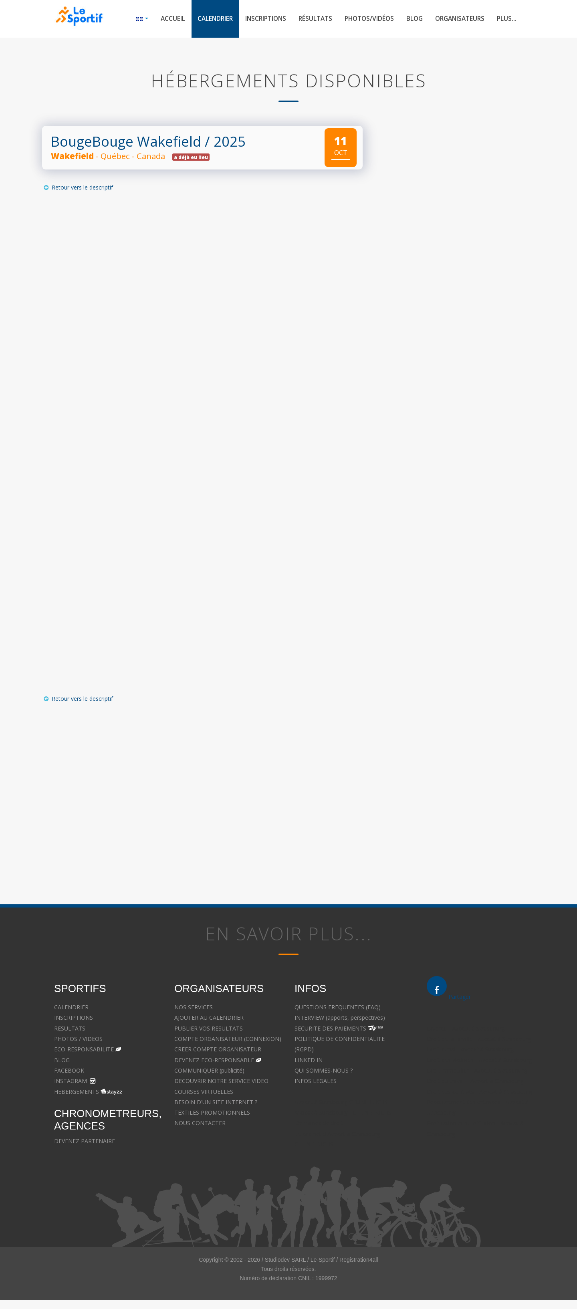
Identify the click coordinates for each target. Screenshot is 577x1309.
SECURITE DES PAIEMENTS (330, 1029)
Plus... (506, 19)
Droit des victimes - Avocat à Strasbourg (479, 1061)
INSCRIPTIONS (73, 1019)
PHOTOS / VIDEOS (78, 1039)
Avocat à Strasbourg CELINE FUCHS (341, 1103)
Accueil (158, 19)
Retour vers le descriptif (77, 188)
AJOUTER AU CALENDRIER (209, 1019)
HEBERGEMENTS (76, 1092)
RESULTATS (69, 1029)
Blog (410, 19)
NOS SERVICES (193, 1008)
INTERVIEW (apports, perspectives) (340, 1019)
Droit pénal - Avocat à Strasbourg (470, 1050)
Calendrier (202, 19)
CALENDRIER (71, 1008)
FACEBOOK (69, 1071)
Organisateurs (458, 19)
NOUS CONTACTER (200, 1124)
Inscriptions (255, 19)
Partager (459, 997)
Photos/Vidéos (363, 19)
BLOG (62, 1061)
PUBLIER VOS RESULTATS (208, 1029)
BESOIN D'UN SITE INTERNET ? (215, 1103)
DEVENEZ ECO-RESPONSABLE (214, 1061)
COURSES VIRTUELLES (203, 1092)
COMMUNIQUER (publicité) (209, 1071)
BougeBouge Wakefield (126, 142)
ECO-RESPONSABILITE (84, 1050)
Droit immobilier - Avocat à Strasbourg (477, 1071)
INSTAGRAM (70, 1082)
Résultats (307, 19)
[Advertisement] (196, 788)
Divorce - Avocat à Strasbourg (466, 1029)
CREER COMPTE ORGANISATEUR (217, 1050)
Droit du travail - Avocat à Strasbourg (475, 1082)
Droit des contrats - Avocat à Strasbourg (479, 1092)
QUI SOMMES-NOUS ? (324, 1071)
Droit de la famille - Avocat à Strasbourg (479, 1040)
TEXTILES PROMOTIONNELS (212, 1113)
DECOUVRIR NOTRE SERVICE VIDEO (221, 1082)
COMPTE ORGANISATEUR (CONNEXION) (227, 1039)
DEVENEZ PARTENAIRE (84, 1142)
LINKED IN (309, 1061)
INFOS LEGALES (316, 1082)
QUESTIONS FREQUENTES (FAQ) (338, 1008)
